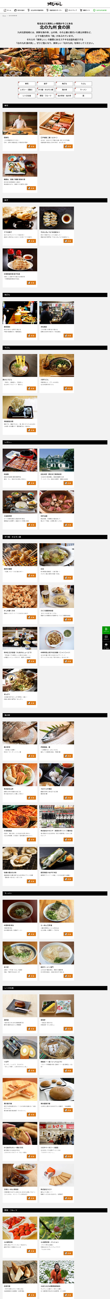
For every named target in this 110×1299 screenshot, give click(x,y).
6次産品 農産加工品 (36, 1275)
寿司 (27, 84)
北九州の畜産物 (21, 1280)
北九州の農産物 (21, 1275)
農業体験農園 (72, 1282)
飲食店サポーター (54, 1278)
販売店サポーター (54, 1280)
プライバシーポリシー (55, 1294)
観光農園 (71, 1278)
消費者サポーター (54, 1285)
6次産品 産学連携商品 (36, 1282)
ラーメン (83, 90)
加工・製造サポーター (55, 1282)
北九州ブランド (21, 1282)
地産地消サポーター (54, 10)
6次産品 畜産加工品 (36, 1280)
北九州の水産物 (21, 1278)
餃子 (45, 84)
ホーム (7, 10)
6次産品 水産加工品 (36, 1278)
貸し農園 (71, 1280)
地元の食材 (19, 10)
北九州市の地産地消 (35, 10)
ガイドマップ (71, 10)
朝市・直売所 (72, 1275)
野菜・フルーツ (45, 96)
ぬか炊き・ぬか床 (64, 96)
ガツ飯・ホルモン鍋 (45, 90)
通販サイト (85, 10)
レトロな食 (26, 96)
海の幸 (64, 90)
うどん (83, 84)
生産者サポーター (54, 1275)
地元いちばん (55, 4)
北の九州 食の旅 (100, 10)
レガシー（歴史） (26, 90)
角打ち (64, 84)
